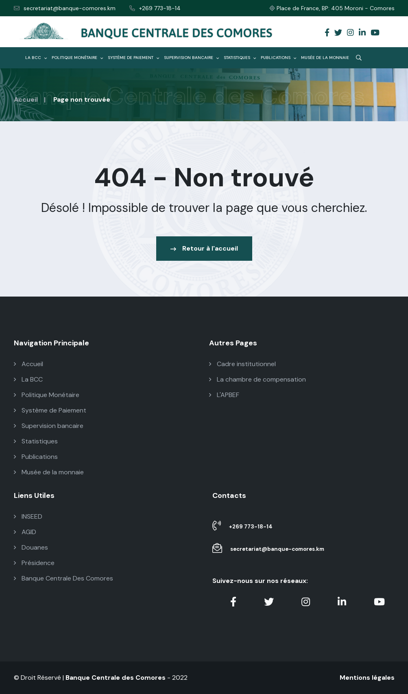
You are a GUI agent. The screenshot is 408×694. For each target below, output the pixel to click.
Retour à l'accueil (204, 248)
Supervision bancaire (191, 57)
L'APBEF (224, 395)
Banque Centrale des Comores (115, 677)
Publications (278, 57)
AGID (25, 532)
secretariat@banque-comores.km (65, 8)
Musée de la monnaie (325, 57)
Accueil (26, 99)
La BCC (36, 57)
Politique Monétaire (77, 57)
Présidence (34, 563)
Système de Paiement (133, 57)
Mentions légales (367, 677)
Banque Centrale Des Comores (63, 578)
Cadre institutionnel (242, 364)
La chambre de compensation (257, 379)
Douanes (31, 547)
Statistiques (240, 57)
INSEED (28, 516)
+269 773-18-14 (155, 8)
